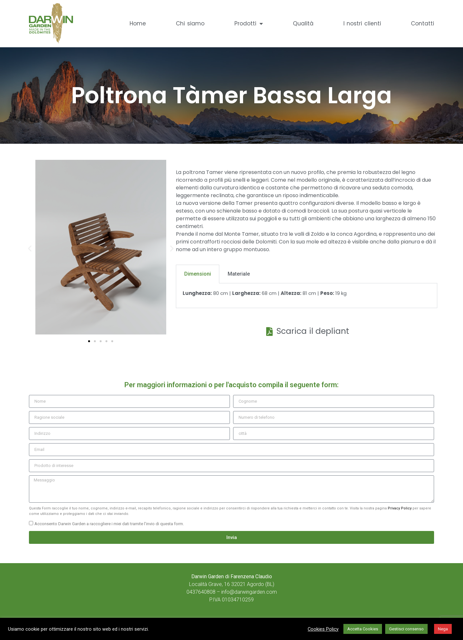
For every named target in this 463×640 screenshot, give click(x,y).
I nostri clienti (362, 23)
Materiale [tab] (239, 274)
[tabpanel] (306, 295)
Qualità (303, 23)
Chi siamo (190, 23)
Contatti (422, 23)
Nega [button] (443, 628)
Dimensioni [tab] (197, 274)
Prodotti (248, 24)
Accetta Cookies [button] (362, 628)
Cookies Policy (323, 629)
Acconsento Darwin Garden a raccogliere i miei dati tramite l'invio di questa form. (109, 523)
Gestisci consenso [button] (406, 628)
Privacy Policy (400, 508)
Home (138, 23)
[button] (30, 248)
